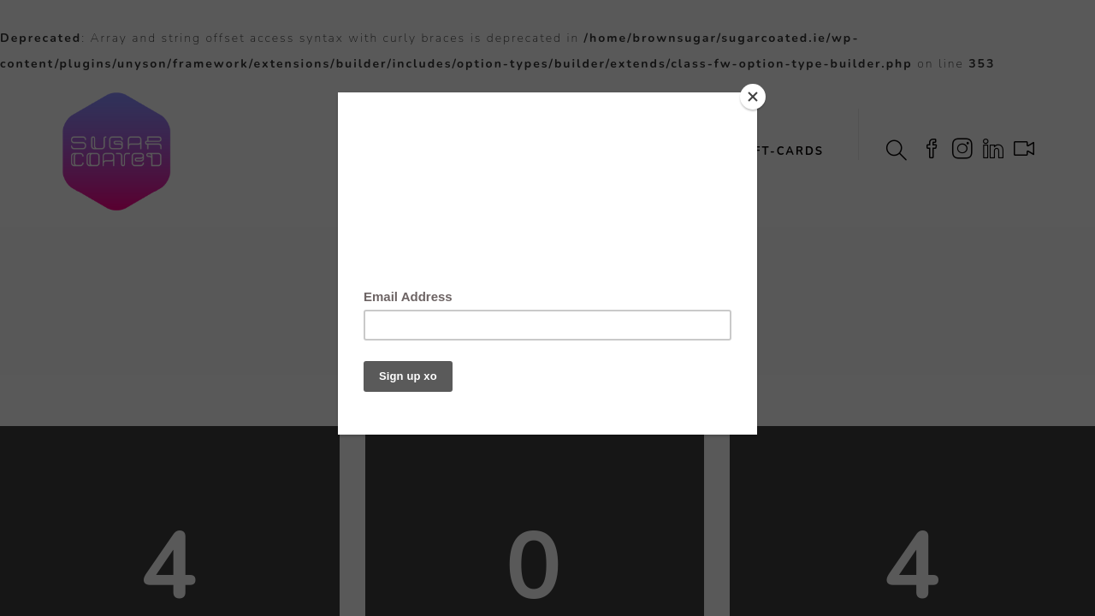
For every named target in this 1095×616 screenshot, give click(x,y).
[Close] (753, 97)
